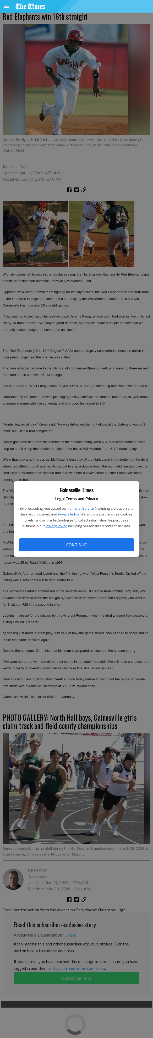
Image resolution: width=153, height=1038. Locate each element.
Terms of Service (81, 508)
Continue (76, 545)
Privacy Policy (68, 514)
